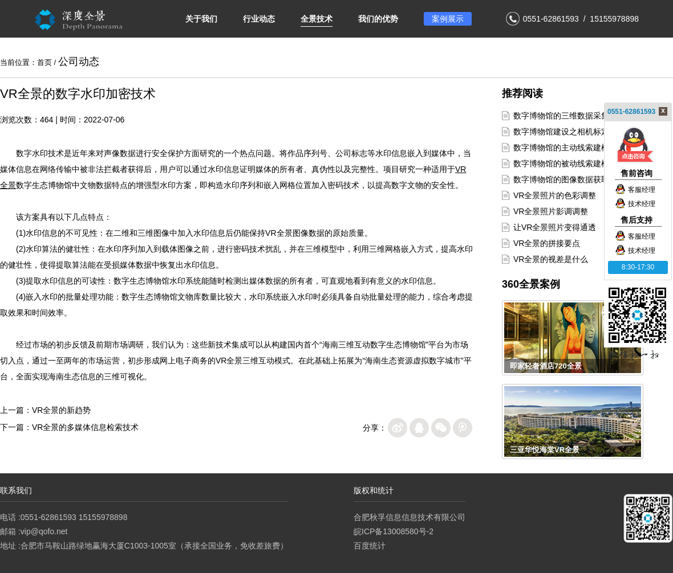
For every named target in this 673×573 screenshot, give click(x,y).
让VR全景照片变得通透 (554, 227)
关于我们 (201, 18)
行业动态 (259, 18)
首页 (44, 62)
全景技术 (317, 18)
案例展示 (448, 18)
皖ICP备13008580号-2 (393, 531)
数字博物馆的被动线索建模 (561, 163)
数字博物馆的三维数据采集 (561, 115)
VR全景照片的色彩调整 (554, 195)
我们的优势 (378, 18)
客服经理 (635, 190)
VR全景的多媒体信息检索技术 (85, 427)
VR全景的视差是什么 (550, 259)
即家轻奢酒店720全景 (546, 366)
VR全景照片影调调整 (550, 211)
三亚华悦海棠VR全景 (544, 449)
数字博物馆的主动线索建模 (561, 147)
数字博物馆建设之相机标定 (561, 131)
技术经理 (635, 204)
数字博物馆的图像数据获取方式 (569, 179)
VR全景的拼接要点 (546, 243)
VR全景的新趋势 (61, 410)
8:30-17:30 (638, 267)
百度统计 (370, 545)
